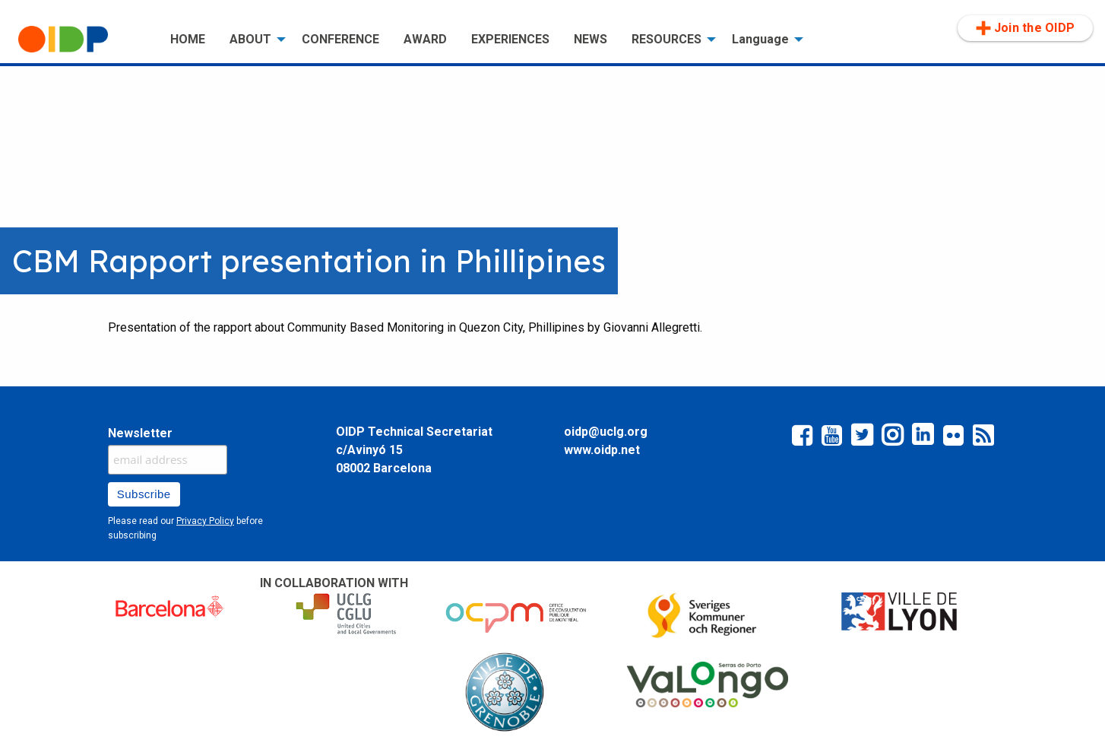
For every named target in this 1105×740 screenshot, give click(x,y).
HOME (187, 39)
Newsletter (140, 433)
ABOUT (250, 39)
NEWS (590, 39)
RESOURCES (666, 39)
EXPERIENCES (510, 39)
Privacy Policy (205, 521)
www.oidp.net (602, 450)
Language (760, 39)
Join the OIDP (1025, 28)
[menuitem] (82, 39)
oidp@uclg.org (605, 431)
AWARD (425, 39)
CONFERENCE (340, 39)
